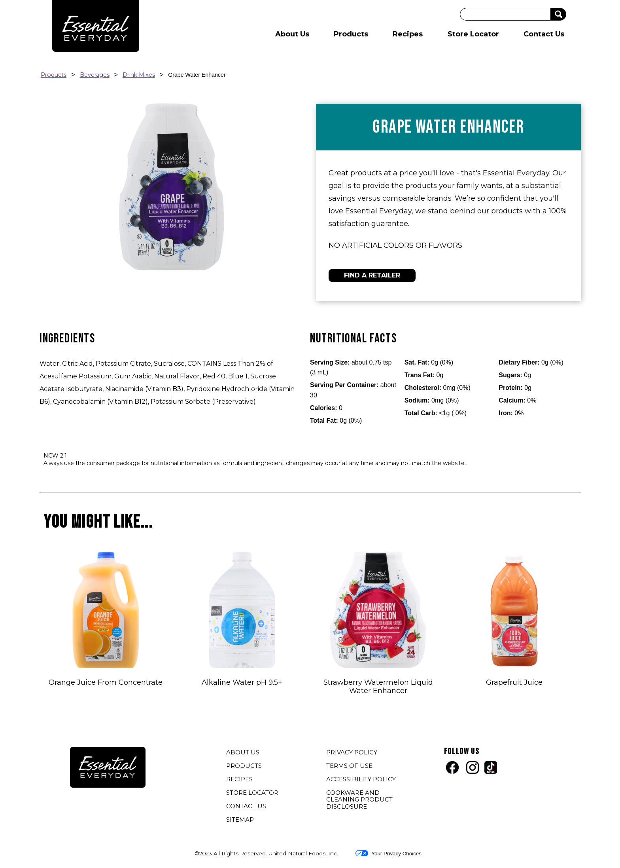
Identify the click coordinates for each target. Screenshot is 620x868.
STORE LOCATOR (252, 792)
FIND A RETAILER (372, 275)
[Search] (505, 14)
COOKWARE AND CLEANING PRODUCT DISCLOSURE (359, 800)
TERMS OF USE (350, 766)
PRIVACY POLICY (352, 753)
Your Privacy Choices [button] (388, 853)
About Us (292, 34)
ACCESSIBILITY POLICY (362, 780)
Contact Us (544, 34)
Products (351, 34)
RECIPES (239, 779)
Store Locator (473, 34)
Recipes (408, 34)
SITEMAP (240, 819)
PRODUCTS (244, 765)
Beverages (95, 74)
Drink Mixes (139, 74)
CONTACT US (246, 806)
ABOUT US (242, 752)
